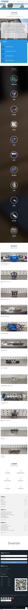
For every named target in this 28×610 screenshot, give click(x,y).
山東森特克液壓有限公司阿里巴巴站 (8, 602)
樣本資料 (2, 585)
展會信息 (2, 582)
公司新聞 (9, 578)
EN (20, 1)
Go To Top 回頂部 (14, 607)
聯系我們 (9, 582)
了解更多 (5, 35)
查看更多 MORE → (3, 519)
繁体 (23, 1)
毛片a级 (1, 609)
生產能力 (2, 581)
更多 (26, 509)
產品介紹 (14, 69)
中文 (21, 1)
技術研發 (2, 584)
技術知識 (9, 581)
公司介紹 (14, 13)
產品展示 (14, 246)
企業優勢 (14, 464)
